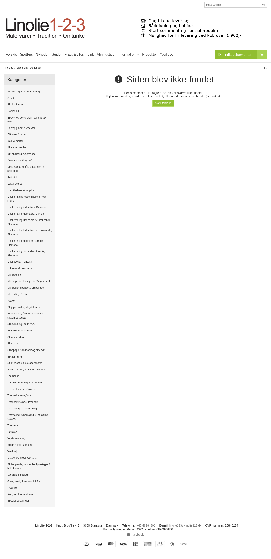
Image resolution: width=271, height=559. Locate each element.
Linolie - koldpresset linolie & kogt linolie (26, 198)
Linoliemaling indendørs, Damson (26, 207)
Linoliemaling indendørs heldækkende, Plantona (29, 232)
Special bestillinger (18, 500)
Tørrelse (12, 431)
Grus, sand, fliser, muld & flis (23, 481)
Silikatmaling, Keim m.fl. (21, 324)
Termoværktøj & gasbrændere (24, 382)
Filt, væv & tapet (16, 134)
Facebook (135, 534)
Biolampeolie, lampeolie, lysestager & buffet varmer (29, 466)
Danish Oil (13, 111)
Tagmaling (13, 376)
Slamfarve (13, 343)
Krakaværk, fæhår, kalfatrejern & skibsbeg (26, 168)
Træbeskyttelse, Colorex (21, 389)
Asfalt (10, 98)
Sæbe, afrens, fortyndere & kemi (26, 369)
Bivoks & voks (15, 104)
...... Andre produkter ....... (22, 457)
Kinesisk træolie (16, 147)
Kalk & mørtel (15, 141)
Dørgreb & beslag (17, 474)
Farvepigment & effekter (21, 128)
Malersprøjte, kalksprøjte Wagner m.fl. (29, 281)
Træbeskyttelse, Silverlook (22, 402)
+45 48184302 (146, 525)
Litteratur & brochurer (19, 268)
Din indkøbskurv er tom (242, 54)
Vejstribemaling (16, 438)
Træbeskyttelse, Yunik (20, 395)
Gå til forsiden (163, 103)
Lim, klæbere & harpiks (20, 190)
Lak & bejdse (14, 183)
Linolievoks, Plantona (19, 261)
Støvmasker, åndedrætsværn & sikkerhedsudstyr (25, 315)
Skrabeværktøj (15, 337)
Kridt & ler (13, 177)
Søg (263, 4)
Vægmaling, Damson (19, 444)
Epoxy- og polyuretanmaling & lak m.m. (26, 119)
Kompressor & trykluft (19, 160)
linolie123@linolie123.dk (185, 525)
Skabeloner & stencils (19, 330)
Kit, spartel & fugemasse (21, 153)
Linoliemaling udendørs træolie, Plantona (25, 242)
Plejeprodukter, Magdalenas (23, 307)
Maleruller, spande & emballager (26, 287)
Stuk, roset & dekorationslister (24, 363)
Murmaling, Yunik (17, 294)
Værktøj (12, 451)
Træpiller (12, 487)
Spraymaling (14, 356)
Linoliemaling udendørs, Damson (26, 213)
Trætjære (12, 425)
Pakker (11, 300)
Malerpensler (14, 274)
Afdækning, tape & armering (23, 91)
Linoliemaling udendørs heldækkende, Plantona (29, 222)
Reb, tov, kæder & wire (20, 494)
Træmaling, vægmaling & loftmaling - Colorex (28, 417)
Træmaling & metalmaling (22, 408)
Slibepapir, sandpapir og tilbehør (26, 350)
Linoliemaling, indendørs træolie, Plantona (26, 253)
